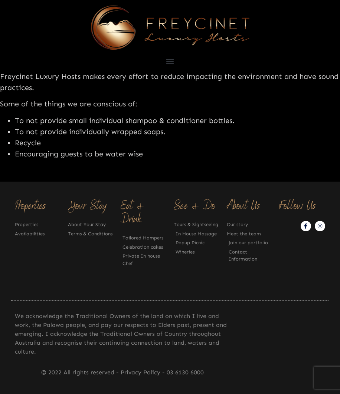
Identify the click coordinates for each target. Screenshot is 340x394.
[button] (170, 61)
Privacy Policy (141, 372)
